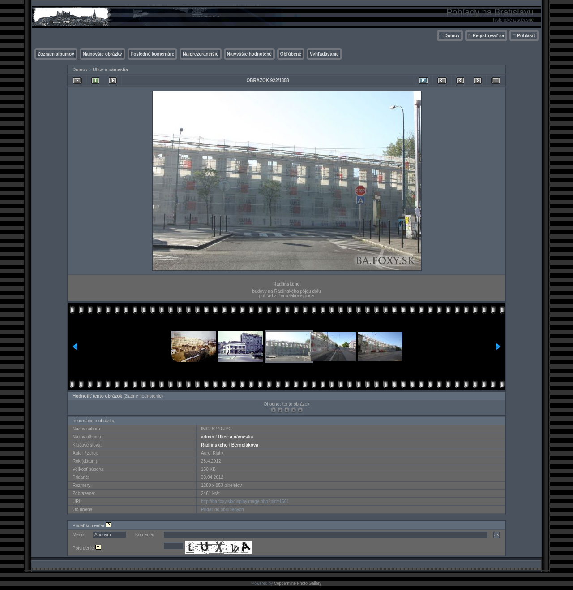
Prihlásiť (526, 35)
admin (207, 436)
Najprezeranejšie (200, 54)
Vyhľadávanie (324, 54)
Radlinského (214, 444)
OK (496, 535)
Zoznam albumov (56, 54)
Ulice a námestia (110, 69)
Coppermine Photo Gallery (297, 583)
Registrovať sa (488, 35)
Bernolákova (244, 444)
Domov (452, 35)
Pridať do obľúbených (222, 509)
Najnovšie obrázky (102, 54)
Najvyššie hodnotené (249, 54)
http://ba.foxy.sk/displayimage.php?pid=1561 (245, 501)
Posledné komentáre (153, 54)
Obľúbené (290, 54)
